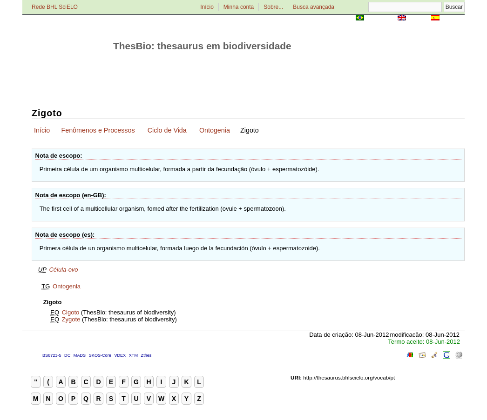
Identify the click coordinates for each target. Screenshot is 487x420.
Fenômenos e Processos (98, 130)
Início (207, 7)
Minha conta (238, 7)
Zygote (71, 319)
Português (381, 18)
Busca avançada (313, 7)
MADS (80, 355)
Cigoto (71, 312)
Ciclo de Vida (167, 130)
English (418, 18)
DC (67, 355)
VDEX (120, 355)
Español (453, 18)
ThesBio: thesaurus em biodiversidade (202, 45)
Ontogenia (214, 130)
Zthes (146, 355)
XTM (133, 355)
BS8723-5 (51, 355)
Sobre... (273, 7)
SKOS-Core (100, 355)
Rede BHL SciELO (55, 7)
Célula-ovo (63, 269)
